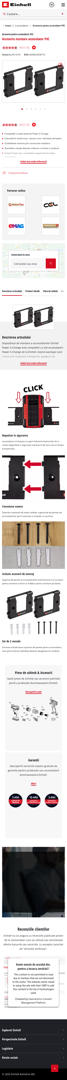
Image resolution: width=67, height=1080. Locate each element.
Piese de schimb (50, 291)
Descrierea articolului (12, 291)
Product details (32, 291)
